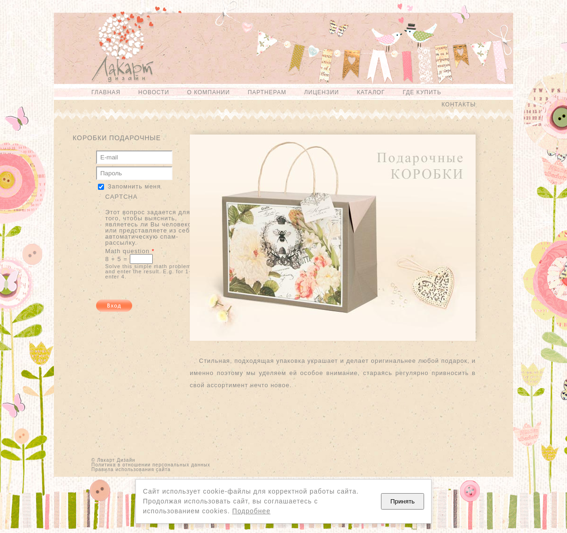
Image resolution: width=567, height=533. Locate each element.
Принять (402, 501)
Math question (130, 251)
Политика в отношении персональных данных (150, 464)
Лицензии (321, 92)
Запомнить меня (134, 186)
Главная (105, 92)
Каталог (371, 92)
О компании (208, 92)
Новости (153, 92)
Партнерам (267, 92)
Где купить (422, 92)
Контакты (458, 104)
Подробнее (251, 511)
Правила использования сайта (131, 469)
